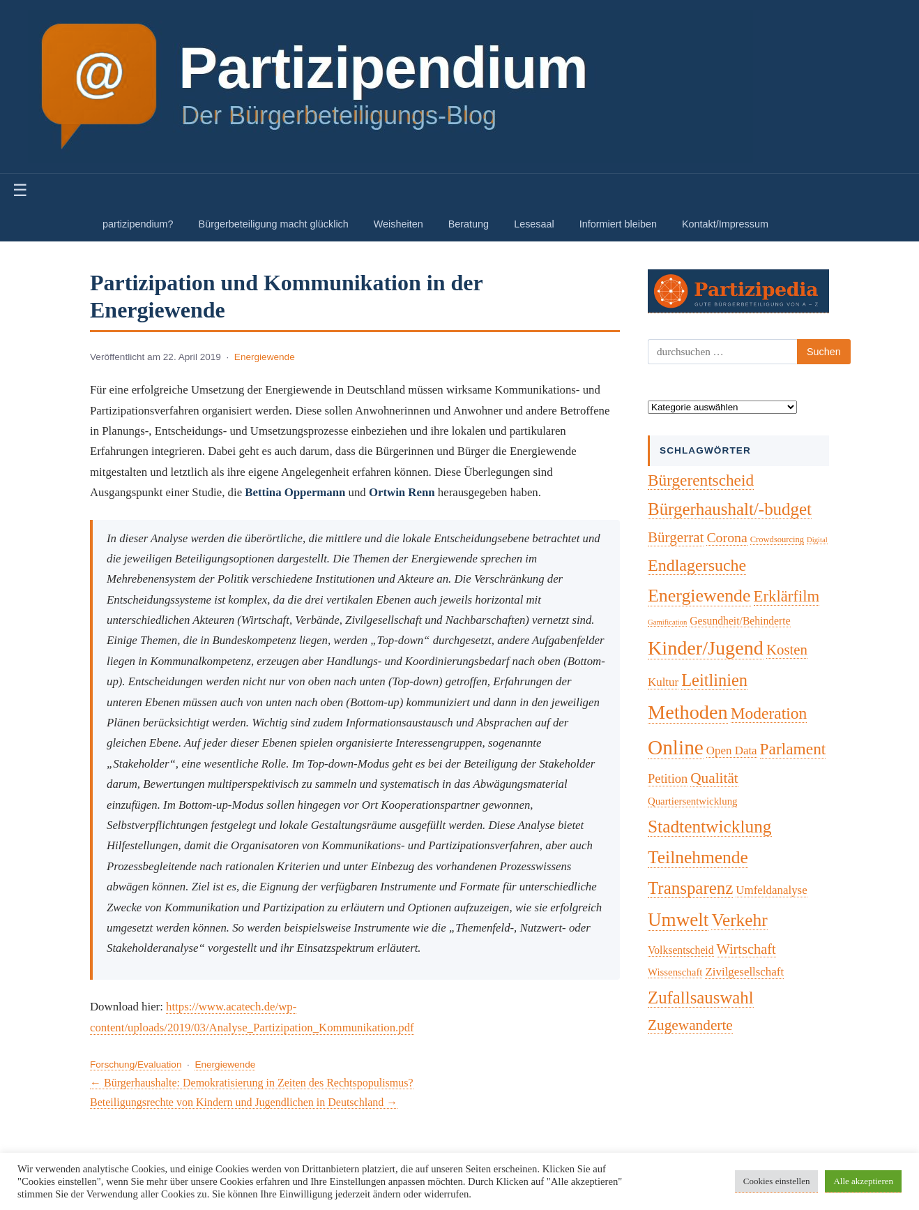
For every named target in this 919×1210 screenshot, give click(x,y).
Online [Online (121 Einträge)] (676, 747)
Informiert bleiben (618, 224)
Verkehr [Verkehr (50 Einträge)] (739, 919)
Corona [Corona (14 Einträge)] (726, 537)
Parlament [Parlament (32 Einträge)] (793, 749)
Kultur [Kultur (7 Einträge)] (663, 682)
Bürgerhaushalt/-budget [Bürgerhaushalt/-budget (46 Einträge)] (730, 509)
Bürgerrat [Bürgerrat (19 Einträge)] (676, 537)
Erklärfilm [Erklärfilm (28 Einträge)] (787, 596)
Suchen (824, 351)
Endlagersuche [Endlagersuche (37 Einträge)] (697, 565)
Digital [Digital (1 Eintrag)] (817, 540)
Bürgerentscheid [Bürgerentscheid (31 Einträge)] (701, 480)
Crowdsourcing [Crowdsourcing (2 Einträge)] (777, 539)
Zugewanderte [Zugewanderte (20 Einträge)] (690, 1025)
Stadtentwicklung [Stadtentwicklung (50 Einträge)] (710, 826)
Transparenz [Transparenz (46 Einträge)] (690, 888)
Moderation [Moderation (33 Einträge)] (769, 713)
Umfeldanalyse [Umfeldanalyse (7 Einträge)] (771, 890)
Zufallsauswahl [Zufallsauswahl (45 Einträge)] (701, 997)
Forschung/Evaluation (135, 1064)
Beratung (468, 224)
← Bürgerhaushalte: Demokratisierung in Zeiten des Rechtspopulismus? (251, 1083)
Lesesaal (534, 224)
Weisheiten (398, 224)
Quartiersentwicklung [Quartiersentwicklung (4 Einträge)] (692, 801)
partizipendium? (138, 224)
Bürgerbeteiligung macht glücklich (274, 224)
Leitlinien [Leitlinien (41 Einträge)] (714, 680)
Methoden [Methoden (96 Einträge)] (688, 712)
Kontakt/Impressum (725, 224)
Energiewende (264, 357)
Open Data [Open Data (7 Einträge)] (731, 750)
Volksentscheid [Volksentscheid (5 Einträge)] (681, 950)
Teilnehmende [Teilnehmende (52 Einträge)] (698, 857)
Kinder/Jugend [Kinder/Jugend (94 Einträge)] (706, 648)
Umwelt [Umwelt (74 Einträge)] (678, 919)
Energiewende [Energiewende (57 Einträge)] (699, 595)
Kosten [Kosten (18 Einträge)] (786, 649)
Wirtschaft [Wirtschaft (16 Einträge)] (746, 949)
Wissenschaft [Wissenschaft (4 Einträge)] (675, 972)
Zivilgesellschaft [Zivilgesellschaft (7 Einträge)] (744, 971)
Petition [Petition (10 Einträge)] (668, 779)
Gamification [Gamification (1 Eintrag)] (667, 622)
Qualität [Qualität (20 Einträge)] (714, 778)
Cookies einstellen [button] (776, 1181)
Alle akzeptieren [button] (863, 1181)
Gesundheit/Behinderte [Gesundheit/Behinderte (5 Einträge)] (740, 621)
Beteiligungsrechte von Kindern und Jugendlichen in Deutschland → (243, 1102)
